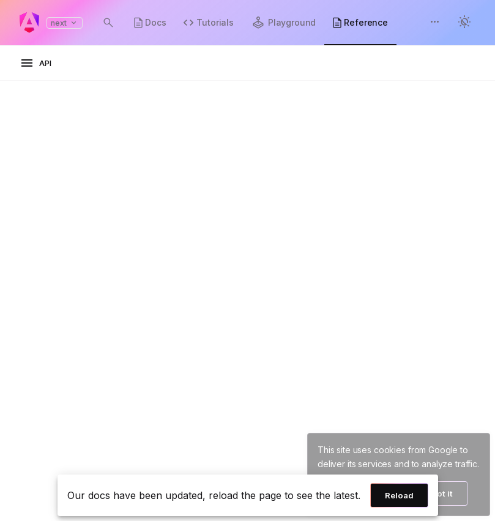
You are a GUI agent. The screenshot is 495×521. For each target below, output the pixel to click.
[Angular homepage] (29, 22)
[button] (435, 23)
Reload (399, 495)
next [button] (64, 23)
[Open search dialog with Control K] (108, 23)
